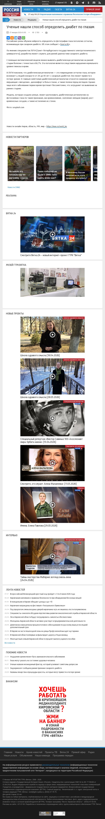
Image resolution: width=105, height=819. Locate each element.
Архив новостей (34, 752)
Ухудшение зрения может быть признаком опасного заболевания (37, 657)
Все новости (10, 643)
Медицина (32, 20)
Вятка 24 (70, 9)
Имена (81, 488)
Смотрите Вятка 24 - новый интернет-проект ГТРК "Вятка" (50, 255)
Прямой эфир (93, 9)
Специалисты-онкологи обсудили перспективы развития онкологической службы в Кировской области (53, 613)
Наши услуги (19, 3)
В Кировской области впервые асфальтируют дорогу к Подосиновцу (39, 635)
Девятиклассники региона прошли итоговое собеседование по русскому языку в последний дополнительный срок (49, 626)
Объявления (26, 755)
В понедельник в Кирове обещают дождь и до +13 (31, 602)
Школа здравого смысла (74, 318)
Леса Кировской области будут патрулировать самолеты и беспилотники (41, 617)
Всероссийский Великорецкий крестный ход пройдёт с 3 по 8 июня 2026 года (42, 594)
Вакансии (12, 681)
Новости (28, 9)
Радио (47, 9)
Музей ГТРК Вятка (16, 265)
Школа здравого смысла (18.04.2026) (40, 355)
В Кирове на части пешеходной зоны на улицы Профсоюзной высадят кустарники (44, 631)
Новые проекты (15, 313)
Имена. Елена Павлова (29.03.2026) (38, 525)
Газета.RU (64, 44)
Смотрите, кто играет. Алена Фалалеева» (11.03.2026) (48, 483)
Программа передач (63, 755)
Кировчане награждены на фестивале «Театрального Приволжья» (37, 605)
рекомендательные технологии (56, 765)
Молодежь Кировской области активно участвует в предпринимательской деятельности (47, 621)
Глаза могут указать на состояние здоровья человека (32, 660)
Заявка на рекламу (45, 3)
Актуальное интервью (75, 540)
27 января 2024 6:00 (18, 32)
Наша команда (42, 755)
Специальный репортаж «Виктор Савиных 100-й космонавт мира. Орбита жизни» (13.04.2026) (51, 440)
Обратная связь (31, 3)
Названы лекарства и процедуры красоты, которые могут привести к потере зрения (45, 672)
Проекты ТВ (51, 752)
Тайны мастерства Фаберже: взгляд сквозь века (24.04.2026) (45, 579)
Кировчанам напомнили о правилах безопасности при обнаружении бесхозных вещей (45, 598)
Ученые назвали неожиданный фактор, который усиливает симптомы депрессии (44, 664)
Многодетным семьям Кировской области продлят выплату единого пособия (42, 639)
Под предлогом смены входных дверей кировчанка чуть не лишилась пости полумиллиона (48, 609)
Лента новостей (15, 589)
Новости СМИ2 (14, 187)
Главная (8, 752)
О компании (8, 3)
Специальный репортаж (74, 401)
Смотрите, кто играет (75, 446)
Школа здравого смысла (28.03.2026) (40, 397)
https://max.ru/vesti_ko (56, 126)
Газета (58, 9)
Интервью (12, 535)
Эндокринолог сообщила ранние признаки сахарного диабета (36, 668)
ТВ (38, 9)
